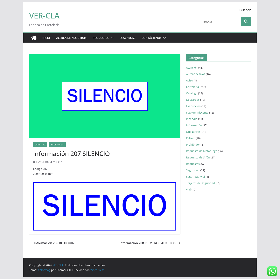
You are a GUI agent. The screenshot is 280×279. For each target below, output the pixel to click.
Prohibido (192, 144)
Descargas (193, 99)
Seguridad (193, 170)
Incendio (191, 119)
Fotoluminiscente (197, 112)
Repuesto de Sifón (198, 157)
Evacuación (193, 106)
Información (57, 144)
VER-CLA (44, 15)
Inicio (46, 38)
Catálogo (191, 93)
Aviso (189, 80)
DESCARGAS (127, 38)
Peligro (190, 138)
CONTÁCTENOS (152, 38)
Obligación (193, 132)
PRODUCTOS (101, 38)
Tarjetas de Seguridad (200, 183)
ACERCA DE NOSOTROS (71, 38)
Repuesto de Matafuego (201, 151)
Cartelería (40, 144)
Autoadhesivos (195, 74)
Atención (192, 67)
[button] (111, 38)
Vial (188, 189)
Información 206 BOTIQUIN (52, 243)
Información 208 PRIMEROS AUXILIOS (150, 243)
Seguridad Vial (195, 176)
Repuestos (193, 164)
